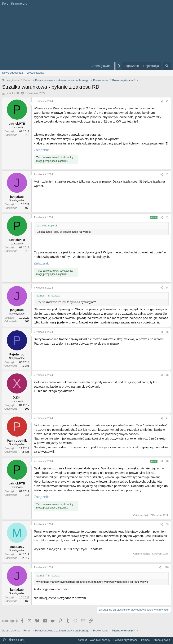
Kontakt (82, 639)
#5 (167, 332)
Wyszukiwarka (35, 72)
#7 (167, 418)
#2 (167, 174)
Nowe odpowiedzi (12, 72)
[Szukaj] (167, 66)
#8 (167, 461)
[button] (4, 640)
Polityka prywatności (126, 639)
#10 (166, 567)
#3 (167, 217)
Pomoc (145, 639)
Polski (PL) (17, 639)
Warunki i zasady (100, 639)
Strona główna (100, 66)
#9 (167, 524)
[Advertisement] (42, 38)
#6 (167, 375)
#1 (167, 101)
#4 (167, 287)
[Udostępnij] (161, 101)
